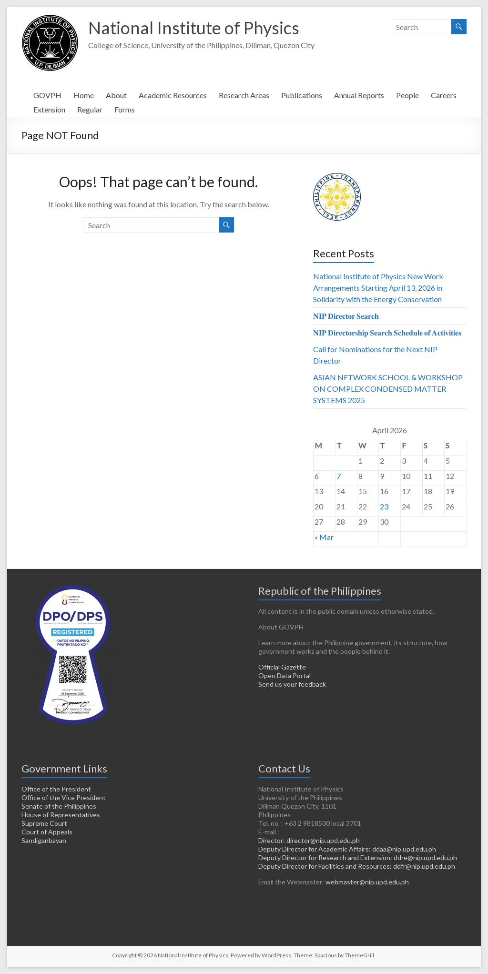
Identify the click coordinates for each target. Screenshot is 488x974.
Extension (49, 109)
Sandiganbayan (43, 840)
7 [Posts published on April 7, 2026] (338, 475)
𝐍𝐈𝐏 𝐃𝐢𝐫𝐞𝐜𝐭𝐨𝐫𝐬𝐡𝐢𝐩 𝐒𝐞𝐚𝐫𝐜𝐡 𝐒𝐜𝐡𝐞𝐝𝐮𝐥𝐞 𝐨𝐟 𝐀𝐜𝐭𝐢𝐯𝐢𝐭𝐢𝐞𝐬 (387, 332)
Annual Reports (359, 95)
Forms (124, 109)
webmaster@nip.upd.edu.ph (367, 882)
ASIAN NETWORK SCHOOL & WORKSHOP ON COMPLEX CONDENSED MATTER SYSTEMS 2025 (388, 389)
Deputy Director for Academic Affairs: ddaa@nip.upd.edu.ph (347, 849)
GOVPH (47, 95)
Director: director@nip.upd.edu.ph (309, 840)
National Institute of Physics (193, 27)
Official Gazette (282, 667)
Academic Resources (173, 95)
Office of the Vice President (63, 797)
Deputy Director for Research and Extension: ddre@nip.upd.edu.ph (357, 857)
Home (83, 95)
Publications (301, 95)
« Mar (324, 536)
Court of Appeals (46, 832)
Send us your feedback (292, 684)
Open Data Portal (284, 675)
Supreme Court (44, 823)
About (116, 95)
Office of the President (56, 789)
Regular (89, 109)
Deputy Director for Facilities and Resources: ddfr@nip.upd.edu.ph (356, 866)
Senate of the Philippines (58, 806)
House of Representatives (60, 815)
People (407, 95)
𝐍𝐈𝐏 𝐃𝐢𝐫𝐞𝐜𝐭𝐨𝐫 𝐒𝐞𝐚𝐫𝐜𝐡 (346, 315)
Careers (444, 95)
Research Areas (244, 95)
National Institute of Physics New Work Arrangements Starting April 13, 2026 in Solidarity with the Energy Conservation (378, 288)
